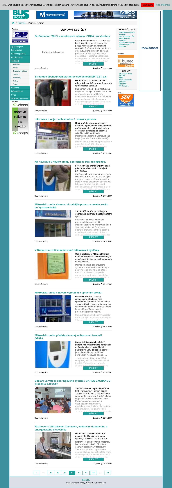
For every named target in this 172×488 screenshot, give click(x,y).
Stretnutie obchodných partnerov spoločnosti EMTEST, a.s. (71, 76)
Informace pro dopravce (124, 45)
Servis (15, 68)
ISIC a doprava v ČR (126, 36)
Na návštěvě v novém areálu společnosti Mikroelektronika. (70, 161)
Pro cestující (16, 50)
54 (86, 473)
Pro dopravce (16, 57)
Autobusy (16, 64)
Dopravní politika (18, 54)
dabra (96, 68)
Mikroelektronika (125, 80)
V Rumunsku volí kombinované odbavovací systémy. (67, 250)
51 (65, 473)
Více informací (163, 5)
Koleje (15, 81)
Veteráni (16, 74)
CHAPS (122, 76)
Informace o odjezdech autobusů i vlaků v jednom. (66, 119)
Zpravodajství (17, 47)
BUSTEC (122, 82)
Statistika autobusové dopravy (127, 41)
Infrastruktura (17, 91)
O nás (13, 95)
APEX (121, 78)
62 (108, 473)
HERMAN (122, 84)
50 (58, 473)
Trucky (15, 84)
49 (51, 473)
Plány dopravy (124, 38)
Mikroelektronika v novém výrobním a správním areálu (68, 292)
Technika (22, 23)
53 (79, 473)
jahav (96, 464)
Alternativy (17, 78)
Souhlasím (148, 5)
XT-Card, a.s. (124, 86)
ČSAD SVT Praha (125, 74)
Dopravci (15, 88)
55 (93, 473)
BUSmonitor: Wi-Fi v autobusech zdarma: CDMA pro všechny (72, 36)
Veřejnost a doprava (19, 98)
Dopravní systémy (20, 71)
